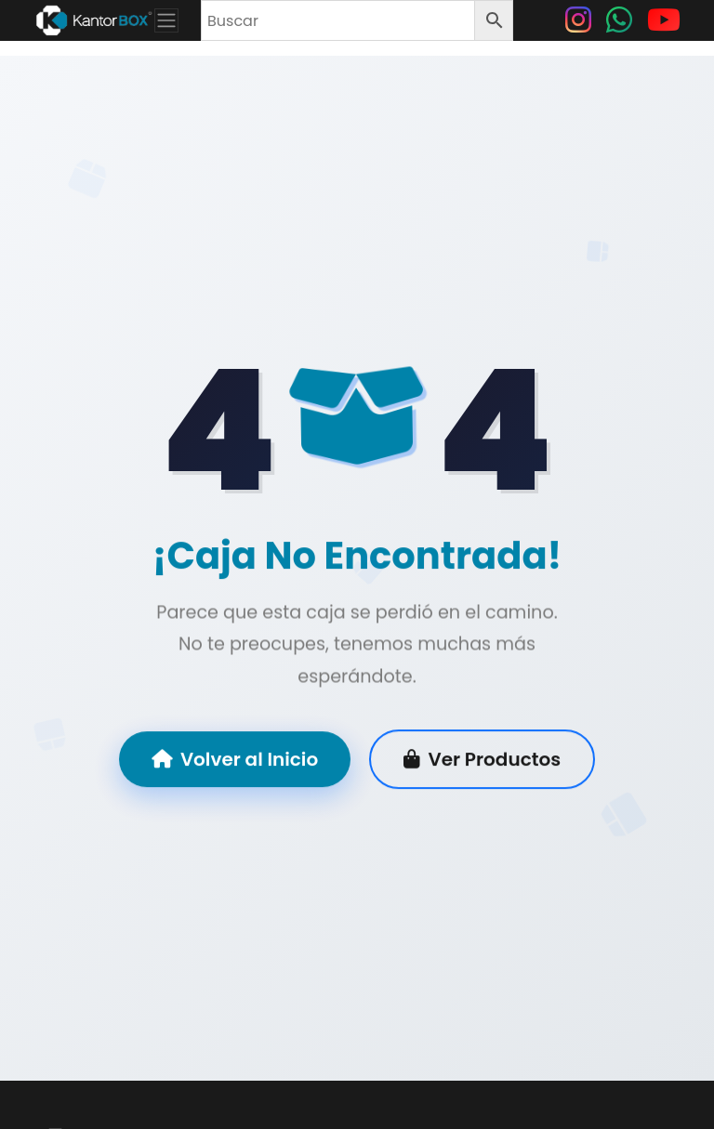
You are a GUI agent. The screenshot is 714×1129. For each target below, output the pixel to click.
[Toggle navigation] (166, 20)
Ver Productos (482, 761)
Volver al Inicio (235, 761)
